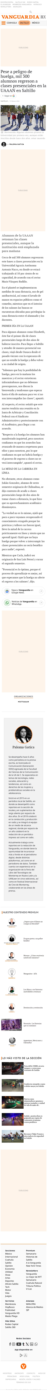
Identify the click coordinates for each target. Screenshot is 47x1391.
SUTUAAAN (24, 702)
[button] (3, 23)
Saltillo (24, 22)
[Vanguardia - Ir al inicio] (23, 17)
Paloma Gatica (17, 144)
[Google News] (23, 591)
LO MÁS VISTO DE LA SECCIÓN (22, 1058)
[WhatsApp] (23, 603)
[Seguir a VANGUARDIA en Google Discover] (8, 96)
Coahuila (12, 22)
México (36, 22)
